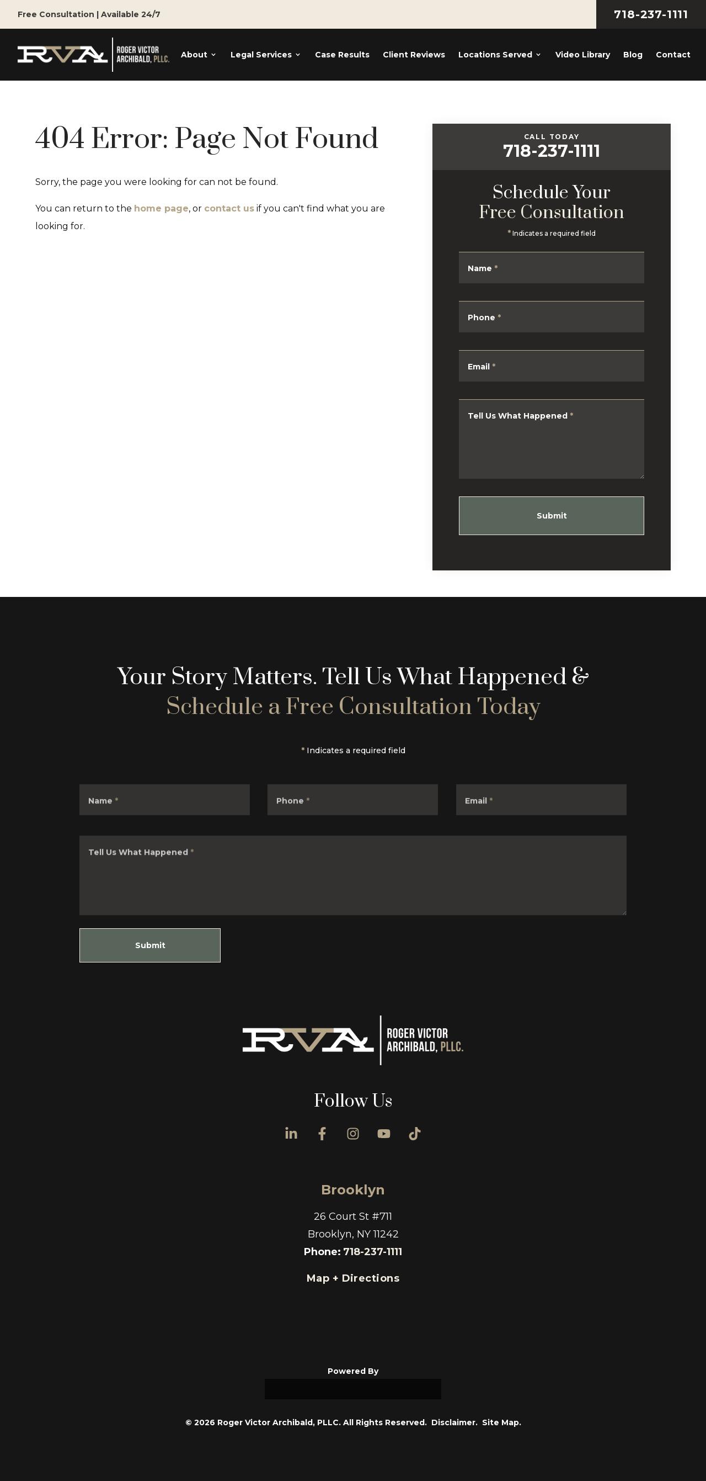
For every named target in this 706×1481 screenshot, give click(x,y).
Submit (560, 516)
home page (161, 208)
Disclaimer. (454, 1422)
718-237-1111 (651, 14)
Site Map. (501, 1422)
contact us (229, 208)
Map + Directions (353, 1278)
